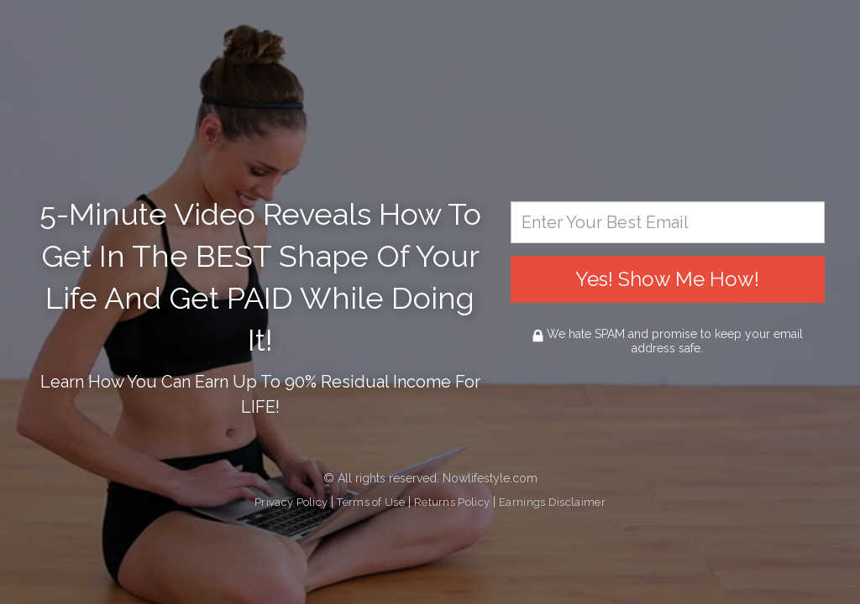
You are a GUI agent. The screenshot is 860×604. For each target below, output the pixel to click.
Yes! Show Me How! (667, 279)
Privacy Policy (291, 502)
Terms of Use (371, 502)
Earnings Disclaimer (552, 502)
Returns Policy (452, 502)
